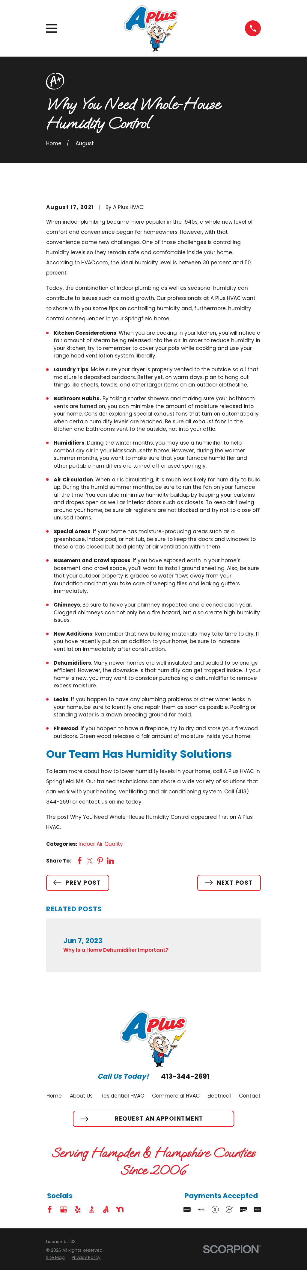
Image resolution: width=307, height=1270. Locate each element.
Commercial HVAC (176, 1095)
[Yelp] (77, 1209)
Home (54, 1095)
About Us (81, 1095)
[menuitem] (55, 1257)
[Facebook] (49, 1209)
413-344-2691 (185, 1076)
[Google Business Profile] (63, 1209)
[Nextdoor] (120, 1209)
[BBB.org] (91, 1209)
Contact (250, 1095)
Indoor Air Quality (101, 844)
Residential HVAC (122, 1095)
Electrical (219, 1095)
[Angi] (105, 1209)
